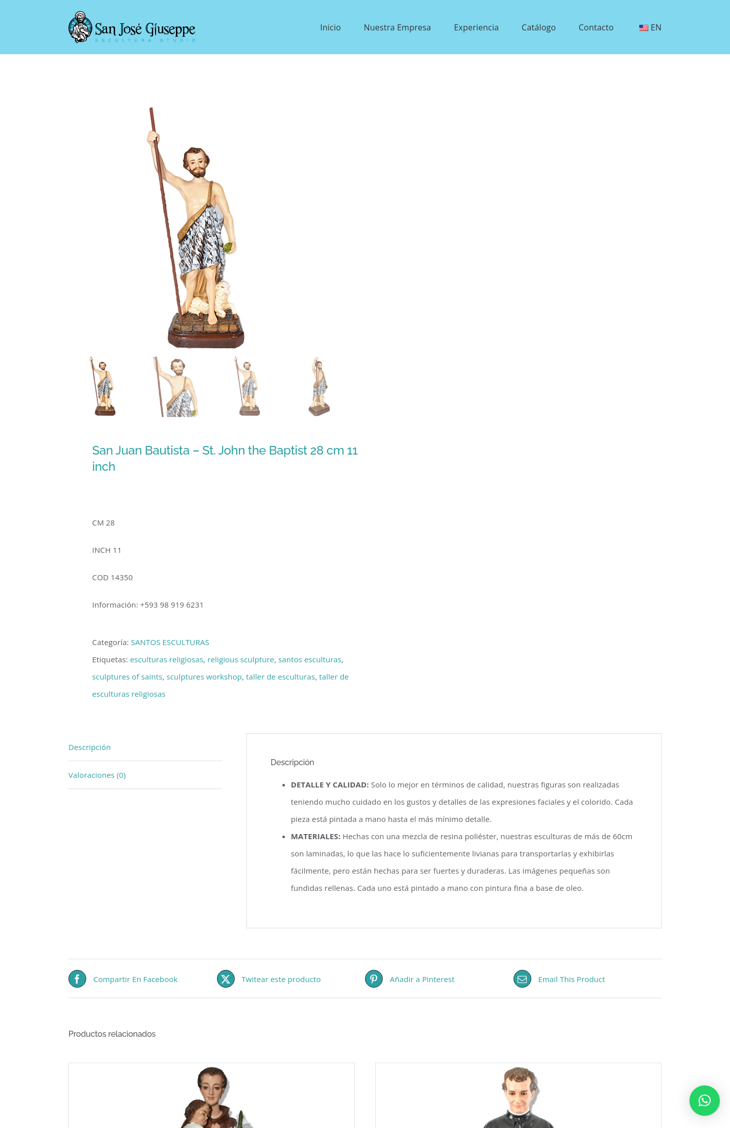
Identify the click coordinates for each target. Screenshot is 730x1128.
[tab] (145, 747)
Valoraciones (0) (97, 775)
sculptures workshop (204, 676)
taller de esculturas (280, 676)
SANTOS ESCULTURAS (170, 642)
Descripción (89, 747)
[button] (704, 1100)
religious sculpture (240, 659)
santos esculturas (310, 659)
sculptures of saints (127, 676)
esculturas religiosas (166, 659)
